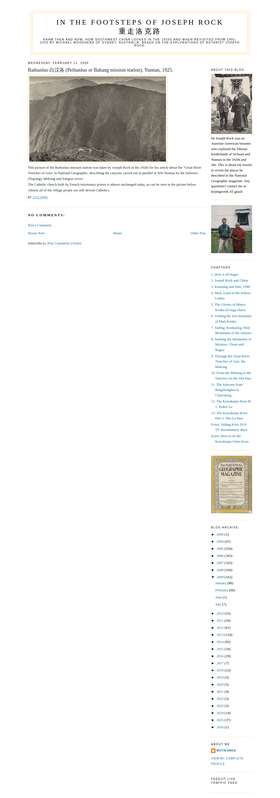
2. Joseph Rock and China (229, 280)
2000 (220, 534)
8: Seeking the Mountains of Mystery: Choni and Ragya (231, 344)
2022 (220, 699)
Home (117, 233)
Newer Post (36, 233)
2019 (220, 677)
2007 (220, 563)
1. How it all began (224, 274)
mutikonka (226, 750)
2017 (220, 663)
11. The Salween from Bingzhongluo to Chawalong (227, 389)
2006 (220, 556)
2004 (220, 541)
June (219, 597)
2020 (220, 684)
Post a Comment (39, 225)
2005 (220, 548)
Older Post (198, 233)
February (222, 590)
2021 (220, 691)
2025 (220, 720)
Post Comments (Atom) (64, 243)
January (221, 583)
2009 (220, 577)
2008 (220, 570)
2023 (220, 706)
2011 (220, 620)
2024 (220, 713)
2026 (220, 727)
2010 (220, 613)
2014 (220, 642)
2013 (220, 635)
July (218, 604)
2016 (220, 656)
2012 (220, 627)
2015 (220, 649)
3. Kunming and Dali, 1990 (230, 287)
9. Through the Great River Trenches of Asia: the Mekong (230, 361)
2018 (220, 670)
